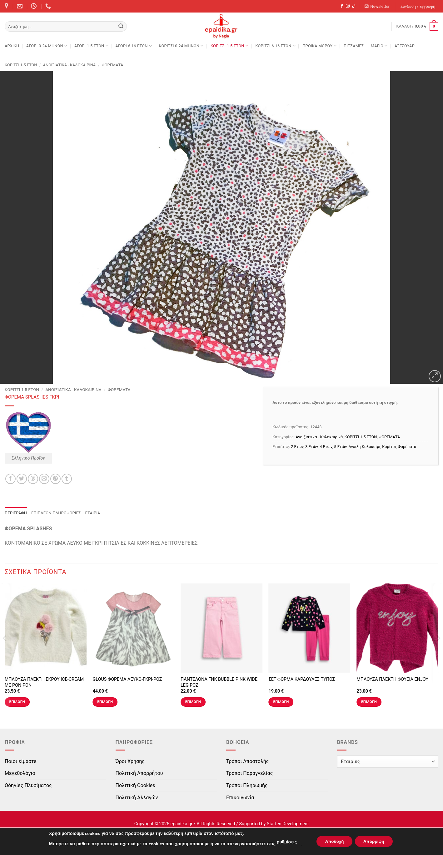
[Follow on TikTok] (354, 6)
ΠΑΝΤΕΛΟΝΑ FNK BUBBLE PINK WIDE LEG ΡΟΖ (219, 682)
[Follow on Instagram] (348, 6)
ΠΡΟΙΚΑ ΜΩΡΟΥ (319, 46)
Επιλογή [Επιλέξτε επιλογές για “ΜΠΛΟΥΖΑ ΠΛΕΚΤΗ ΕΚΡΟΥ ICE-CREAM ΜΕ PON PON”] (17, 702)
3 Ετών (311, 446)
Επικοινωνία (240, 798)
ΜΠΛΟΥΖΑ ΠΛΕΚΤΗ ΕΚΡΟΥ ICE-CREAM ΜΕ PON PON (44, 682)
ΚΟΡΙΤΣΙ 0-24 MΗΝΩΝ (181, 46)
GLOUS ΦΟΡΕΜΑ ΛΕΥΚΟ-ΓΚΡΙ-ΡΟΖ (127, 679)
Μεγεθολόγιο (20, 773)
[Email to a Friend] (44, 479)
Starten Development (288, 824)
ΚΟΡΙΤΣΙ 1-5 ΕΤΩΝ (229, 46)
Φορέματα (407, 446)
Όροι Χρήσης (130, 761)
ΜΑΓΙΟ (379, 46)
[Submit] (121, 26)
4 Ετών (326, 446)
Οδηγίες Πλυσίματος (28, 785)
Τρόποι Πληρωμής (247, 785)
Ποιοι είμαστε (21, 761)
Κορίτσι (389, 446)
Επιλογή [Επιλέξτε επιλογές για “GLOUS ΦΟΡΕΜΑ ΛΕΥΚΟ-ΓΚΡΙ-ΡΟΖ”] (105, 702)
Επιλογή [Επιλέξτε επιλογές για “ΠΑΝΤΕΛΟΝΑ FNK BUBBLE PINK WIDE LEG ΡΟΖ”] (193, 702)
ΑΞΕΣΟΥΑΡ (405, 45)
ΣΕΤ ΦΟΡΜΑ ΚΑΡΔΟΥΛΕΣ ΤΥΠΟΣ (302, 679)
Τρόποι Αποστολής (247, 761)
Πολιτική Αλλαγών (137, 798)
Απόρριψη (375, 841)
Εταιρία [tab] (92, 513)
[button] (377, 6)
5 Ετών (340, 446)
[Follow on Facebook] (342, 6)
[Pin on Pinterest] (55, 479)
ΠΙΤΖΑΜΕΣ (354, 45)
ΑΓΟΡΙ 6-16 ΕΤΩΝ (133, 46)
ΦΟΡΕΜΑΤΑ (112, 65)
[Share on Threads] (33, 479)
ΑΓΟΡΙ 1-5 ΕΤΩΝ (91, 46)
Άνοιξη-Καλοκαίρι (364, 446)
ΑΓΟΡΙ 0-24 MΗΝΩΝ (46, 46)
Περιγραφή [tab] (16, 513)
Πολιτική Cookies (135, 785)
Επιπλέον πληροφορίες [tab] (56, 513)
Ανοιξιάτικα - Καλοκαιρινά (69, 65)
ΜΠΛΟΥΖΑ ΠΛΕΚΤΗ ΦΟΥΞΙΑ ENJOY (392, 679)
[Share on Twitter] (22, 479)
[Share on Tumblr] (67, 479)
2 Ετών (297, 446)
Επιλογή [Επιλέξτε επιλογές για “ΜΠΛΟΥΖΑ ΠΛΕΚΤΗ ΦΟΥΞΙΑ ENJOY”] (369, 702)
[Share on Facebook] (10, 479)
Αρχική (12, 45)
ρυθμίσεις (284, 842)
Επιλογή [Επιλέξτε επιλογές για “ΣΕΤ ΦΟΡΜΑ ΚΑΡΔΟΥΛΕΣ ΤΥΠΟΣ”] (281, 702)
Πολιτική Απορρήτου (139, 773)
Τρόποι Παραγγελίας (249, 773)
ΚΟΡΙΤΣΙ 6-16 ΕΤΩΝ (275, 46)
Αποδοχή (333, 841)
